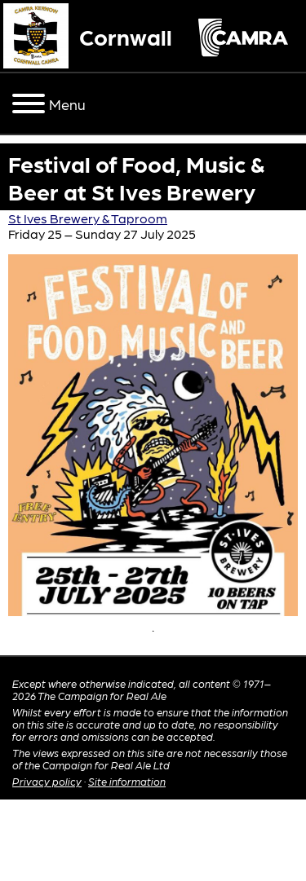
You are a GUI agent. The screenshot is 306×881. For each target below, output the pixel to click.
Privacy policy (47, 781)
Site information (127, 781)
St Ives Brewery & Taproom (87, 218)
